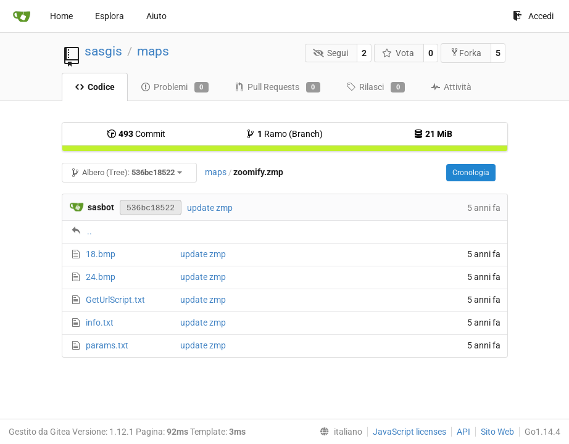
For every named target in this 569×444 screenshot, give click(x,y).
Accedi (533, 16)
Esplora (109, 16)
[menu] (338, 431)
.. (89, 231)
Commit (136, 134)
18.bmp (100, 254)
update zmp (210, 208)
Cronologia (470, 172)
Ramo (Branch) (284, 134)
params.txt (107, 345)
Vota (398, 53)
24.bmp (100, 277)
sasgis (103, 51)
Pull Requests (277, 87)
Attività (451, 87)
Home (61, 16)
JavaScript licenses (409, 432)
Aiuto (156, 16)
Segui (330, 53)
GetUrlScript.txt (115, 300)
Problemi (175, 87)
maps (153, 51)
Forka (465, 52)
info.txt (100, 322)
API (463, 432)
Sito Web (497, 432)
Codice (95, 87)
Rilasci (375, 87)
